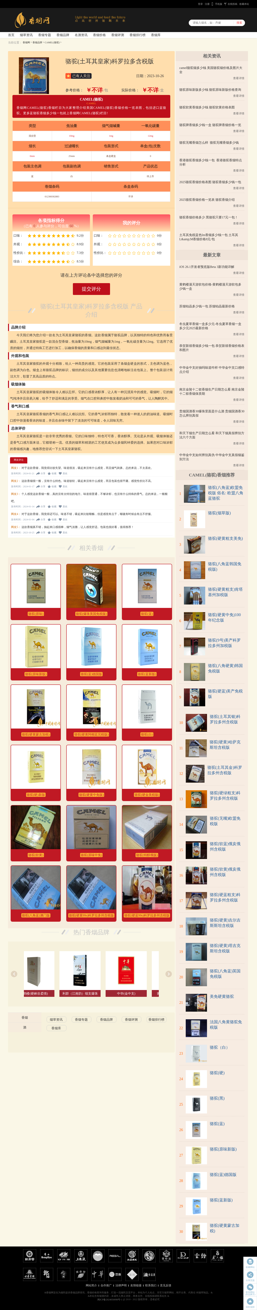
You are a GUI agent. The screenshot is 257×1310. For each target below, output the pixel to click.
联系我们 (150, 1285)
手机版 (218, 4)
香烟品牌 (62, 35)
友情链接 (136, 1285)
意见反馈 (165, 1285)
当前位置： (15, 42)
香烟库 (156, 35)
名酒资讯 (81, 35)
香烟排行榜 (138, 35)
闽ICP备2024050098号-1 (109, 1299)
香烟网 (26, 42)
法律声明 (121, 1285)
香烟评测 (117, 35)
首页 (11, 35)
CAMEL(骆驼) (52, 42)
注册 (207, 4)
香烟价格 (99, 35)
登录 (200, 4)
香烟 (24, 1017)
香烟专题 (44, 35)
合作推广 (106, 1285)
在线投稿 (232, 4)
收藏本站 (244, 4)
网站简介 (91, 1285)
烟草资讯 (26, 35)
